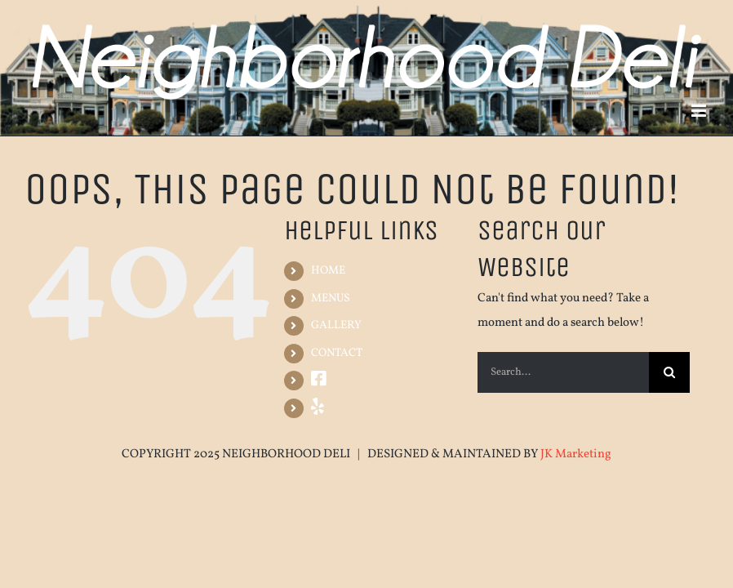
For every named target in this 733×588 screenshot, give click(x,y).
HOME (328, 270)
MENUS (330, 298)
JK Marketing (575, 454)
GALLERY (336, 325)
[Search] (669, 372)
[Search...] (563, 372)
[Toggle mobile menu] (700, 110)
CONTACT (336, 353)
